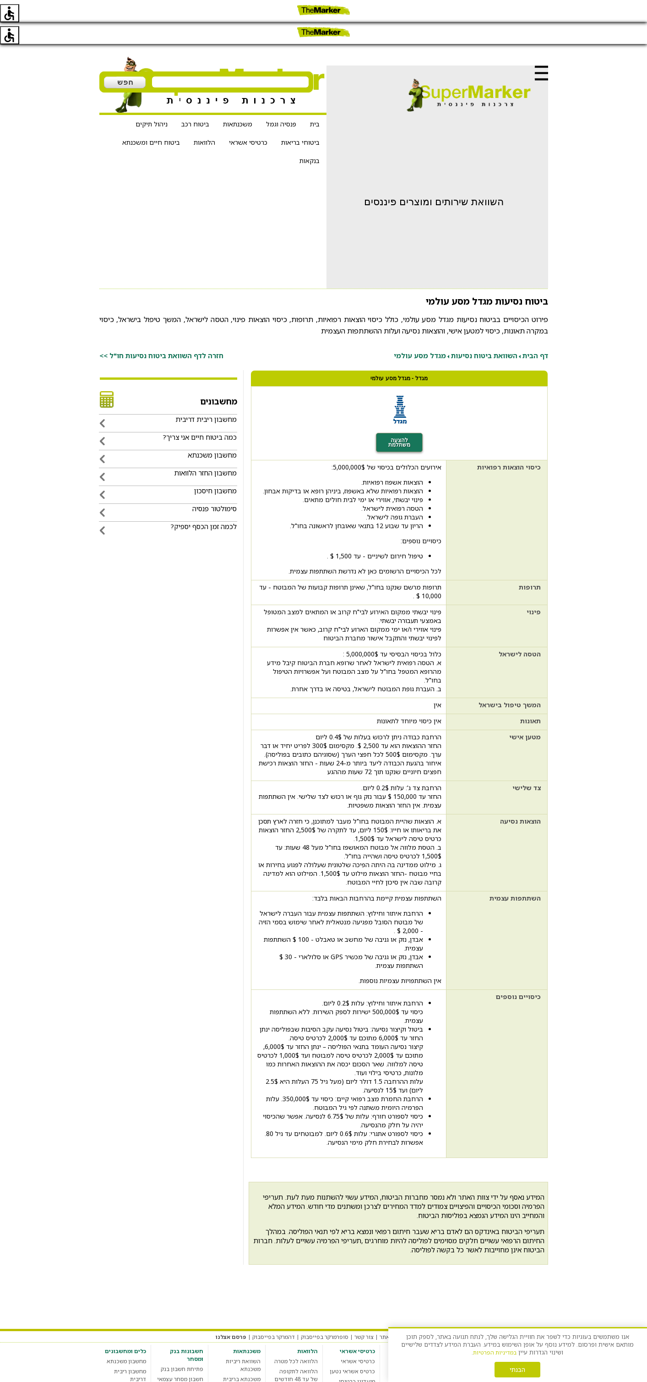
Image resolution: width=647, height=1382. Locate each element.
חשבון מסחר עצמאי (180, 1357)
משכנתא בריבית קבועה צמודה (242, 1361)
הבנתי (517, 1370)
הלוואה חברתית (299, 1377)
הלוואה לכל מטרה (296, 1339)
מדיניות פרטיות (473, 1315)
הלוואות (204, 120)
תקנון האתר (511, 1315)
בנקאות (309, 138)
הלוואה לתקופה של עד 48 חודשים (296, 1353)
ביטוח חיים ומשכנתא (151, 120)
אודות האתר (394, 1315)
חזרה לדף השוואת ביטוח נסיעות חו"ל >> (161, 333)
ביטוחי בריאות (300, 120)
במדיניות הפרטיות (495, 1352)
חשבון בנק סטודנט (181, 1377)
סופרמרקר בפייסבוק (324, 1315)
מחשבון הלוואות (298, 1367)
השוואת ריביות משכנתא (243, 1343)
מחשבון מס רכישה (124, 1367)
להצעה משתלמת (399, 420)
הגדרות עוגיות (432, 1315)
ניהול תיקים (152, 102)
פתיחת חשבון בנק (182, 1347)
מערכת (539, 1315)
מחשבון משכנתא (126, 1339)
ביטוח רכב (195, 102)
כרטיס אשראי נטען (352, 1349)
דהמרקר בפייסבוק (273, 1315)
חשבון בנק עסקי (184, 1367)
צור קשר (364, 1315)
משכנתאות (237, 102)
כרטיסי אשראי (248, 120)
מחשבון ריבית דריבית (130, 1353)
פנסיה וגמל (281, 102)
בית (315, 102)
